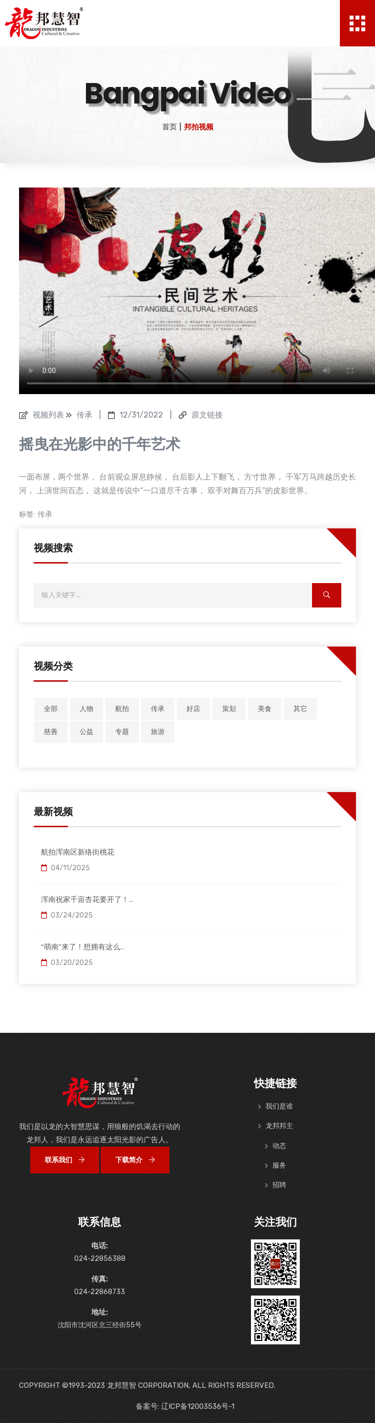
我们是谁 (279, 1106)
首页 (169, 127)
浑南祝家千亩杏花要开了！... (87, 899)
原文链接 (207, 415)
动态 (279, 1146)
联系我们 (64, 1160)
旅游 (158, 732)
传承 (45, 514)
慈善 (51, 732)
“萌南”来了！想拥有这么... (83, 947)
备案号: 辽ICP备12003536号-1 (185, 1406)
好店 (193, 709)
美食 (264, 709)
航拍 (122, 709)
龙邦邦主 (279, 1126)
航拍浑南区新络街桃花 (77, 852)
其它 (300, 709)
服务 (279, 1165)
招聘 (279, 1185)
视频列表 (48, 415)
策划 (229, 709)
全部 (51, 709)
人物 (86, 709)
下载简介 (135, 1160)
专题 (122, 732)
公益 (86, 732)
